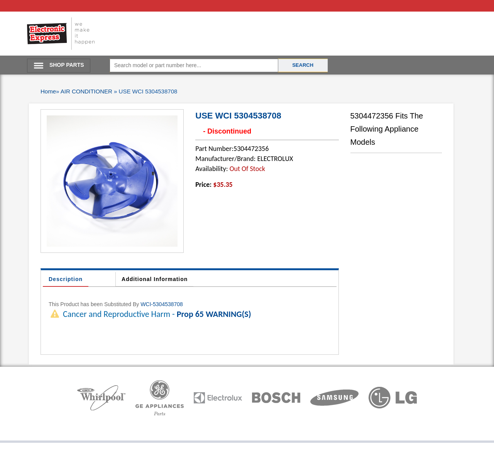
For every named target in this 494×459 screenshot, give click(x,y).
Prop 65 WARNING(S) (214, 314)
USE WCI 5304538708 (238, 115)
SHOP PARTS (66, 65)
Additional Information (155, 279)
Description (66, 279)
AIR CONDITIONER (86, 91)
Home (48, 91)
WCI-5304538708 (161, 304)
